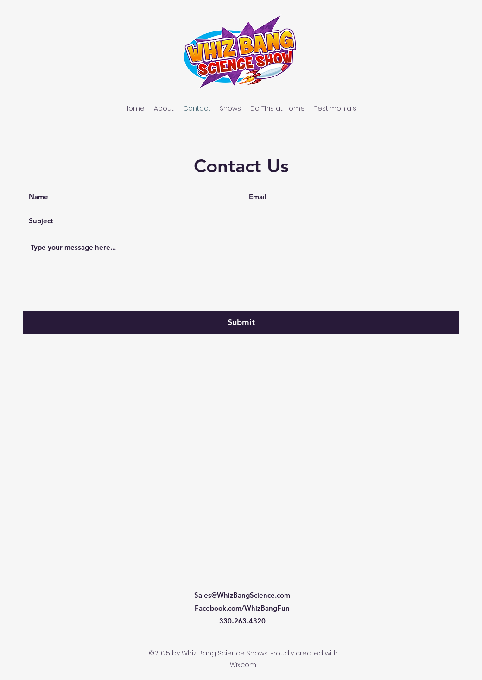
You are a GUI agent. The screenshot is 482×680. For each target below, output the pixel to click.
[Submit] (241, 322)
